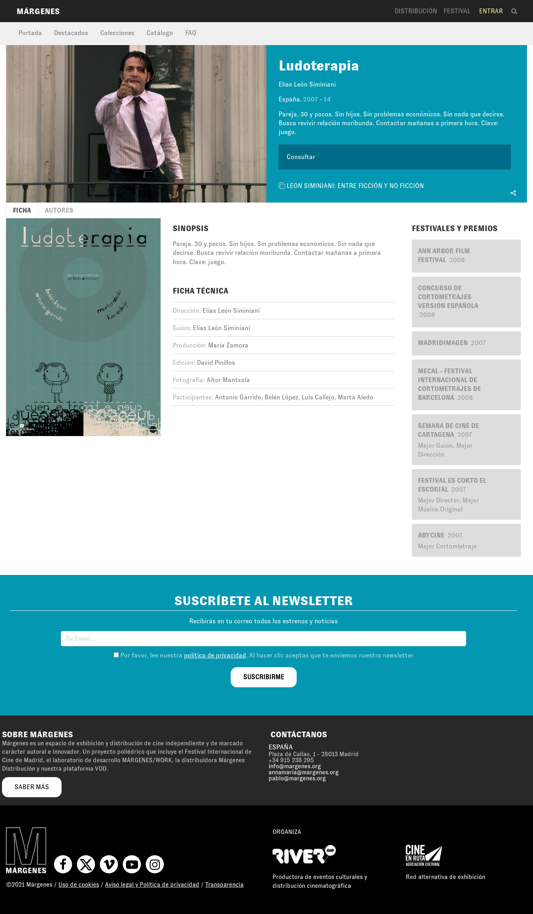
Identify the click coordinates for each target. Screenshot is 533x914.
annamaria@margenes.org (304, 772)
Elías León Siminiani (307, 84)
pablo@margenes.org (297, 778)
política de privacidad (215, 655)
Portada (30, 32)
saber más (31, 787)
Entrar (491, 11)
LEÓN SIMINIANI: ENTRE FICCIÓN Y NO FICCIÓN (355, 185)
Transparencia (224, 884)
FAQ (190, 32)
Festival (457, 11)
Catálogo (160, 32)
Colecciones (117, 32)
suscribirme (263, 677)
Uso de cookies (78, 884)
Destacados (71, 32)
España (289, 99)
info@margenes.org (295, 766)
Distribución (416, 11)
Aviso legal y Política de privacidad (152, 884)
